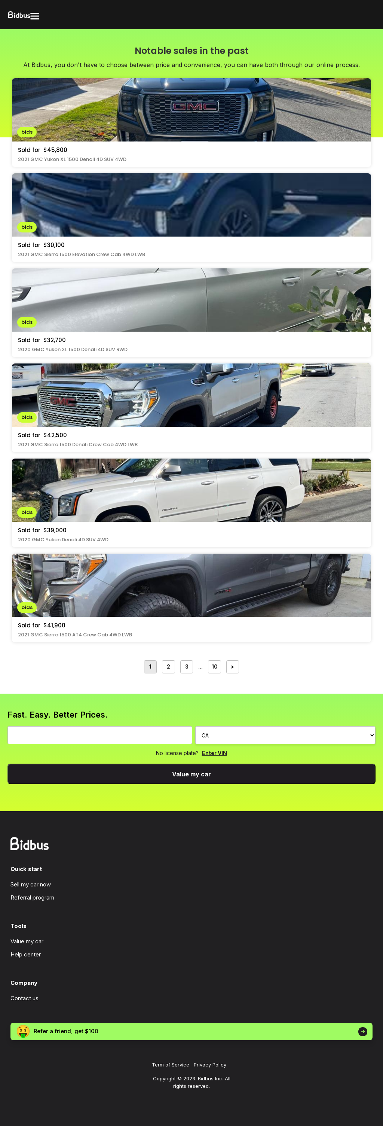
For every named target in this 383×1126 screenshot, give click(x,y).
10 (214, 667)
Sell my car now (30, 884)
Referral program (32, 897)
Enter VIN (214, 753)
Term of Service (170, 1065)
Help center (25, 954)
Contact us (24, 998)
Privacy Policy (210, 1065)
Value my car (191, 774)
